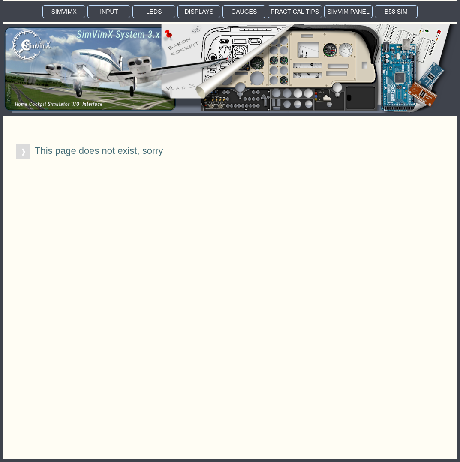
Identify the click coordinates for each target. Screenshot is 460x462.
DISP (199, 11)
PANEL (348, 11)
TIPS (295, 11)
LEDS (154, 11)
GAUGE (244, 11)
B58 (396, 11)
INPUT (109, 11)
